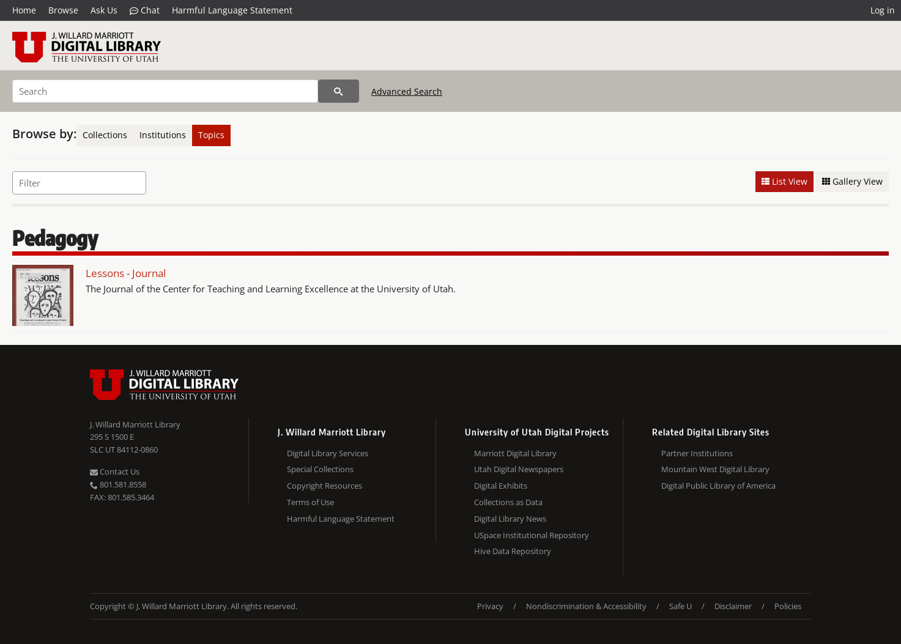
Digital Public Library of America (718, 485)
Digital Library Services (327, 453)
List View (784, 181)
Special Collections (320, 469)
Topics (211, 135)
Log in (882, 10)
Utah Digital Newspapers (518, 469)
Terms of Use (310, 502)
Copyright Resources (324, 485)
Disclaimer (733, 606)
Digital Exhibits (500, 485)
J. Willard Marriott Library (135, 424)
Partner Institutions (697, 453)
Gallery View (852, 181)
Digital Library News (510, 518)
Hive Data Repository (512, 551)
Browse (63, 10)
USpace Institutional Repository (531, 535)
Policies (787, 606)
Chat (145, 10)
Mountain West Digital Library (715, 469)
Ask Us (104, 10)
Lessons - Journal (126, 273)
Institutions (162, 135)
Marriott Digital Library (515, 453)
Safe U (680, 606)
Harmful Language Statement (232, 10)
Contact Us (114, 471)
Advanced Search (406, 91)
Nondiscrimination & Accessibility (586, 606)
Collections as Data (508, 502)
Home (24, 10)
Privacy (490, 606)
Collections (105, 135)
